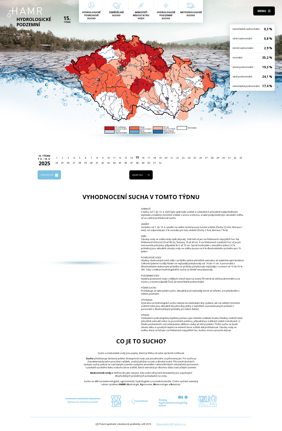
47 (131, 162)
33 (241, 157)
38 (79, 162)
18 (154, 157)
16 (143, 157)
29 (218, 157)
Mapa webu (162, 424)
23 (183, 157)
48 (137, 162)
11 (114, 157)
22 (177, 157)
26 (200, 157)
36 (68, 162)
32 (235, 157)
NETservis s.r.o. (178, 424)
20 (166, 157)
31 (229, 157)
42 (102, 162)
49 (143, 162)
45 (120, 162)
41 (97, 162)
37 (74, 162)
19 (160, 157)
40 (91, 162)
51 (154, 162)
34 (56, 162)
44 (114, 162)
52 (160, 162)
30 (223, 157)
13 (125, 157)
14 (131, 157)
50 (148, 162)
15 (137, 157)
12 (120, 157)
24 (189, 157)
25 (195, 157)
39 (85, 162)
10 (108, 157)
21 (171, 157)
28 (212, 157)
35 (62, 162)
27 (206, 157)
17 (148, 157)
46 (125, 162)
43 (108, 162)
